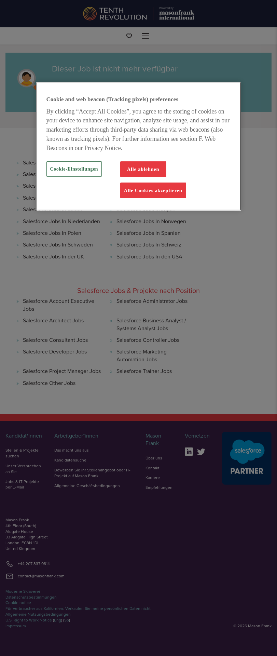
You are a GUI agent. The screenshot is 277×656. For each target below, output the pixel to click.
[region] (138, 146)
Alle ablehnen (143, 169)
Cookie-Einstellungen (74, 169)
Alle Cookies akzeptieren (153, 190)
